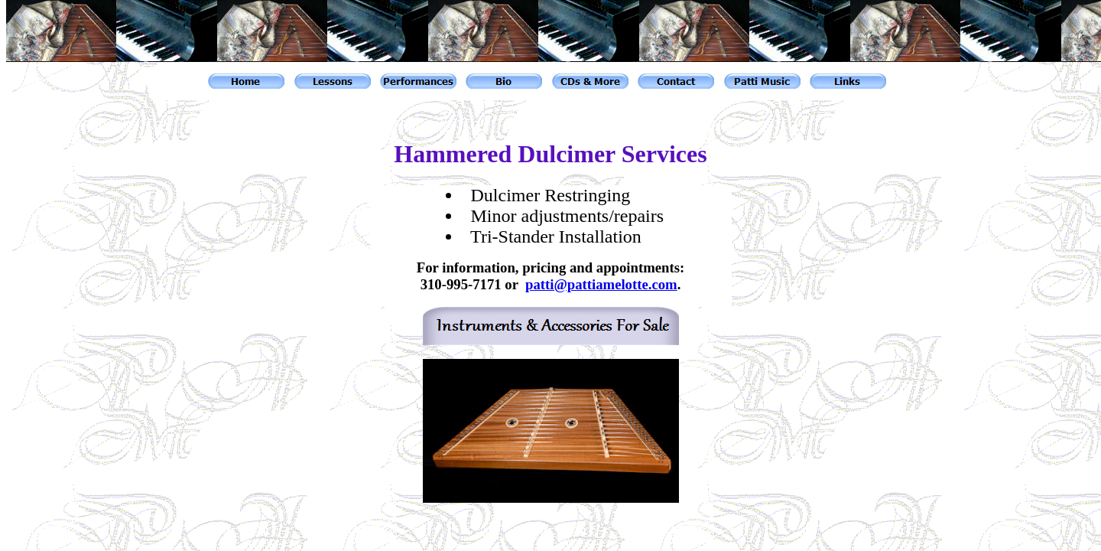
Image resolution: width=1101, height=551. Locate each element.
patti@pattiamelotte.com (601, 284)
